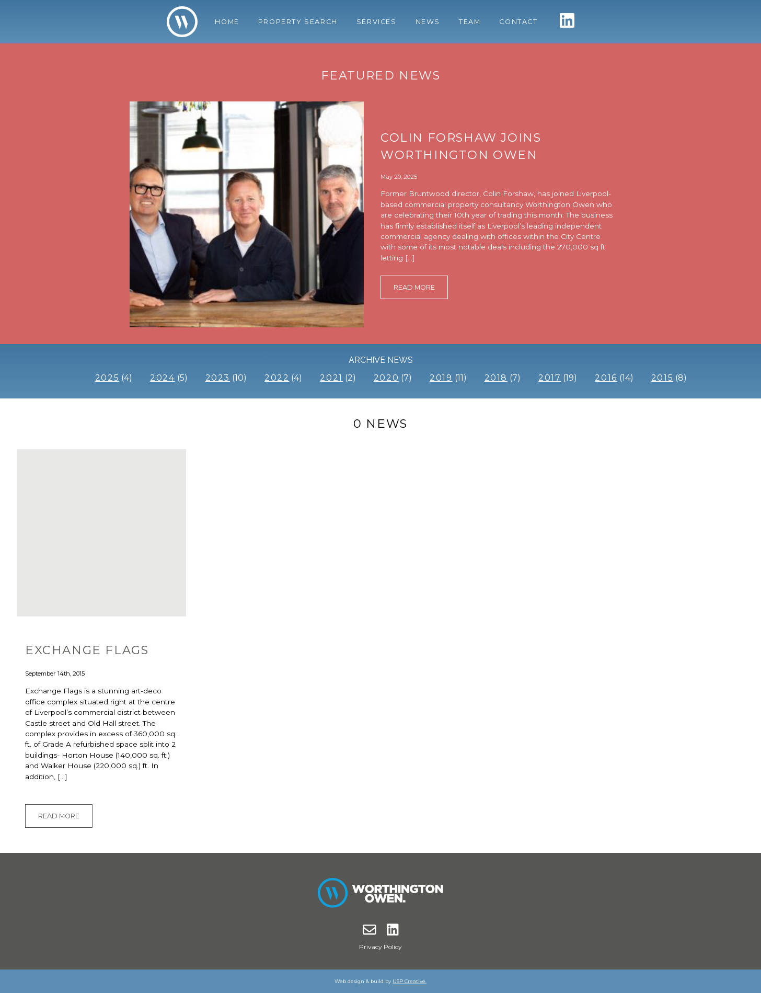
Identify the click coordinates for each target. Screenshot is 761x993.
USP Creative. (409, 981)
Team (469, 22)
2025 (107, 378)
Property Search (298, 22)
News (428, 22)
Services (376, 22)
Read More (414, 287)
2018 (496, 378)
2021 (331, 378)
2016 (606, 378)
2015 (662, 378)
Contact (518, 22)
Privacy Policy (380, 947)
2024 (162, 378)
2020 (386, 378)
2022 (276, 378)
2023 (217, 378)
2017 (549, 378)
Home (227, 22)
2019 (441, 378)
